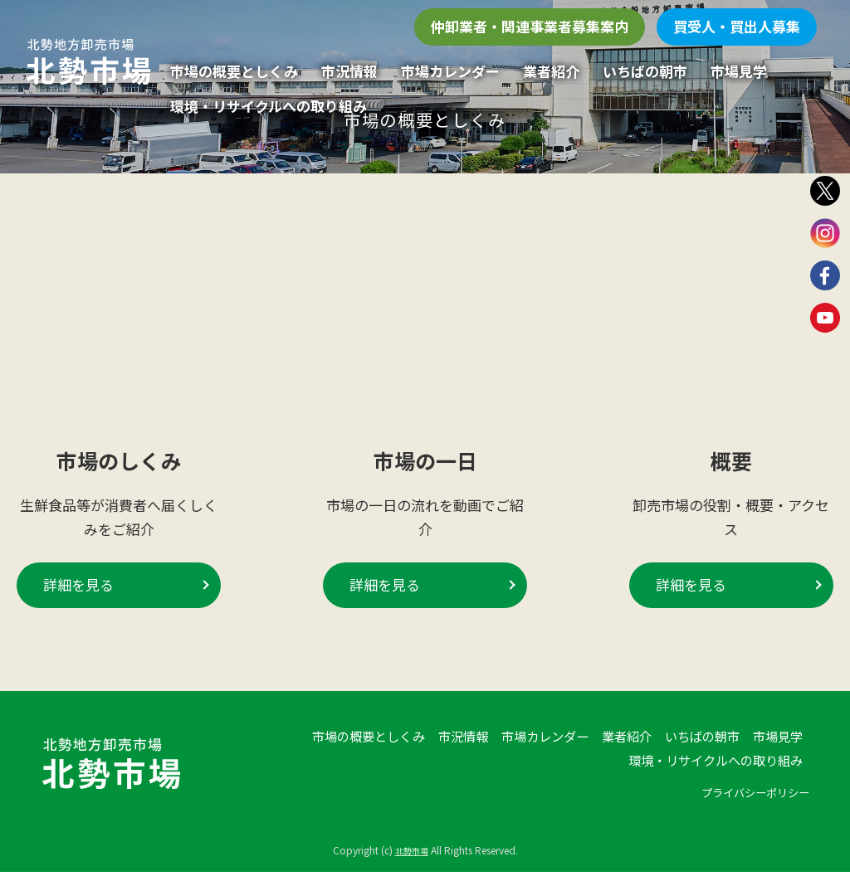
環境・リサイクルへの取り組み (268, 105)
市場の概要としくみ (234, 71)
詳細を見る (78, 596)
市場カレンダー (450, 71)
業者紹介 (551, 71)
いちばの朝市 (645, 71)
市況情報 (349, 71)
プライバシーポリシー (747, 815)
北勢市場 (412, 861)
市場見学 (739, 71)
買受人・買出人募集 (736, 26)
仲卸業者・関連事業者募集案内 (529, 26)
